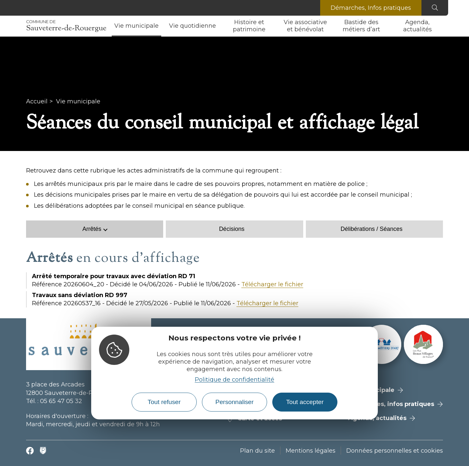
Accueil (37, 101)
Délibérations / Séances (372, 229)
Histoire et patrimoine (249, 26)
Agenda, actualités (417, 26)
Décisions (231, 229)
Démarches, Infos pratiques (371, 7)
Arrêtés (91, 229)
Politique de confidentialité (234, 379)
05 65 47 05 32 (61, 401)
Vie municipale (136, 25)
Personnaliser (234, 401)
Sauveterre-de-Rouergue (66, 26)
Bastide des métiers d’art (361, 26)
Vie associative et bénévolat (305, 26)
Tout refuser (164, 401)
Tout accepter (304, 401)
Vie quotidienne (192, 25)
